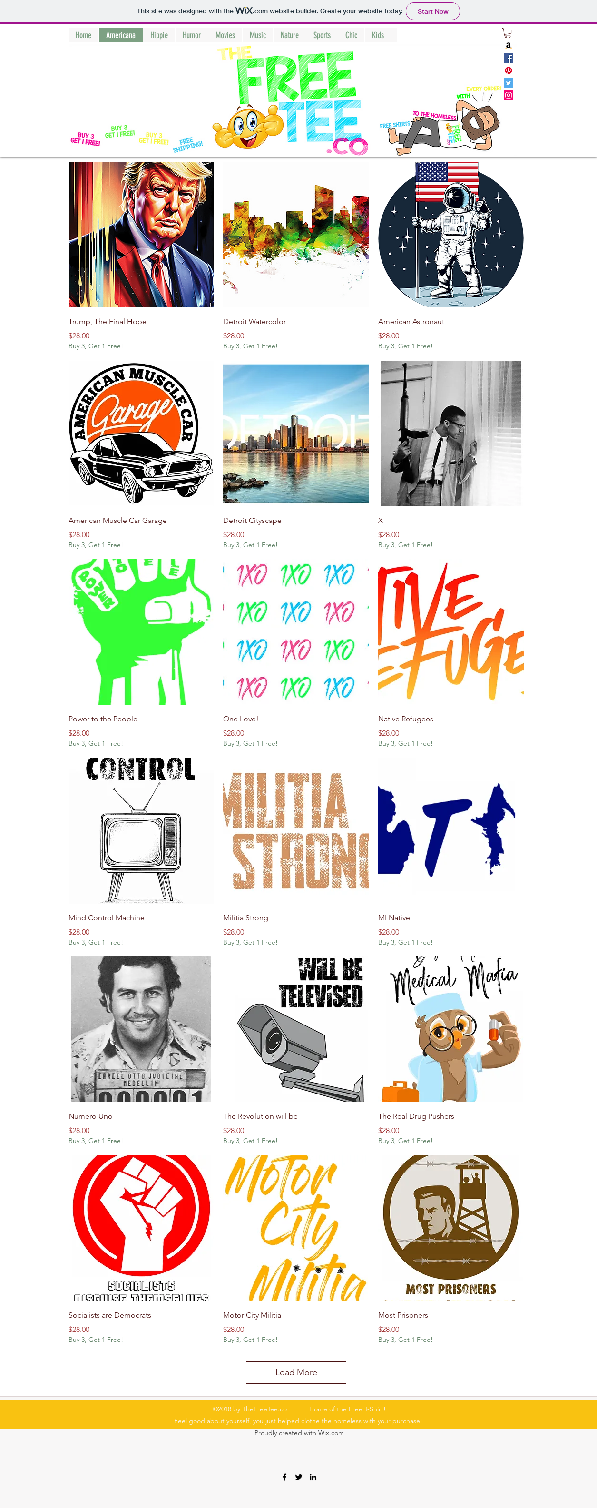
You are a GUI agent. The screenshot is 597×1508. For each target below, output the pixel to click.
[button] (507, 33)
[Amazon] (508, 45)
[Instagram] (508, 95)
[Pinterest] (508, 70)
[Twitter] (508, 83)
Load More (296, 1372)
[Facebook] (508, 58)
